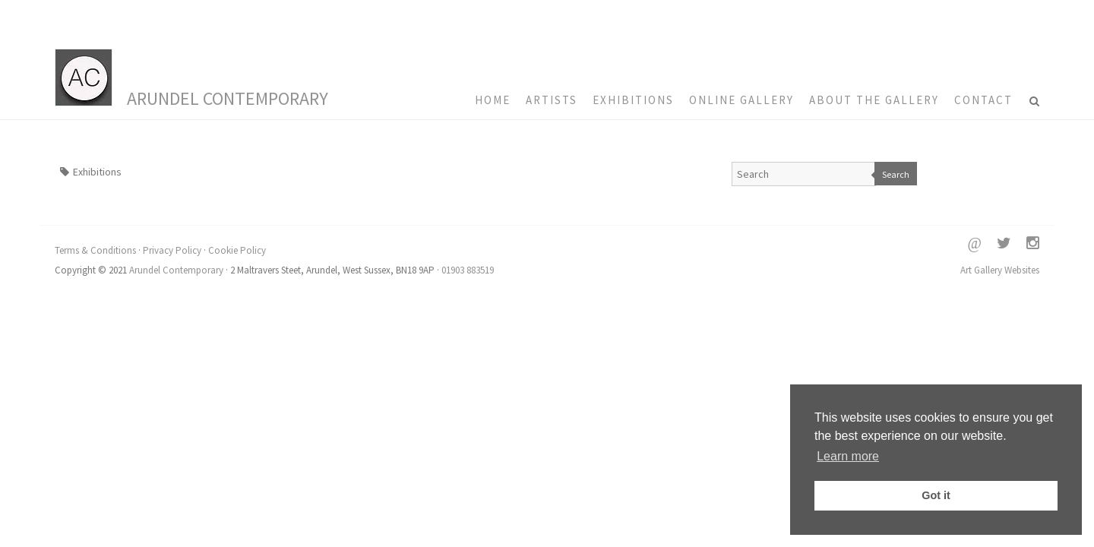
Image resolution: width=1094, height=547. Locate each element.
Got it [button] (936, 495)
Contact (983, 100)
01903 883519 (467, 270)
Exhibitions (633, 100)
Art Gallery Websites (999, 270)
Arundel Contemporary (227, 98)
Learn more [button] (848, 456)
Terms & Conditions (95, 250)
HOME (493, 100)
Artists (551, 100)
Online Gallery (741, 100)
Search (895, 174)
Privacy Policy (172, 250)
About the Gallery (874, 100)
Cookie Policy (237, 250)
